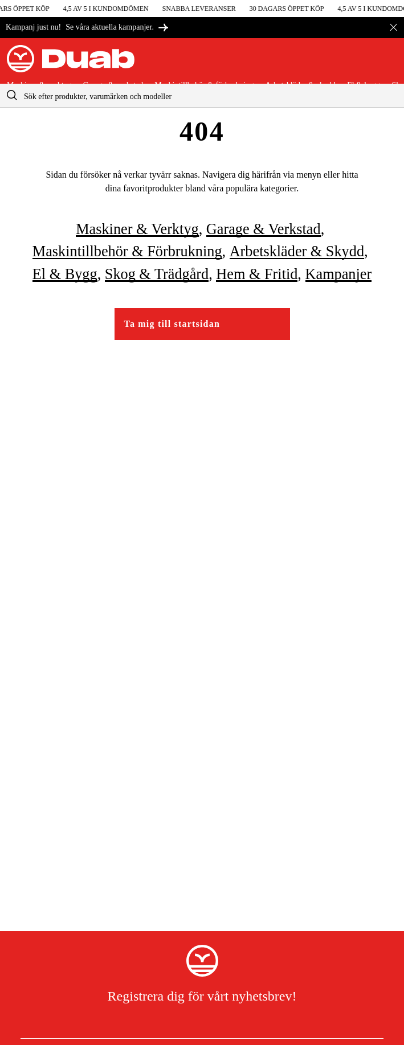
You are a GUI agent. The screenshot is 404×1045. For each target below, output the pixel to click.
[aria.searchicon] (12, 95)
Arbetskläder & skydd (297, 251)
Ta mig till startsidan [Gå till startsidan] (172, 324)
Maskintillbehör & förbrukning (127, 251)
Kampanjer (338, 274)
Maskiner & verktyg (137, 229)
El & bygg (64, 274)
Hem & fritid (256, 274)
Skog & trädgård (157, 274)
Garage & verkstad (263, 229)
